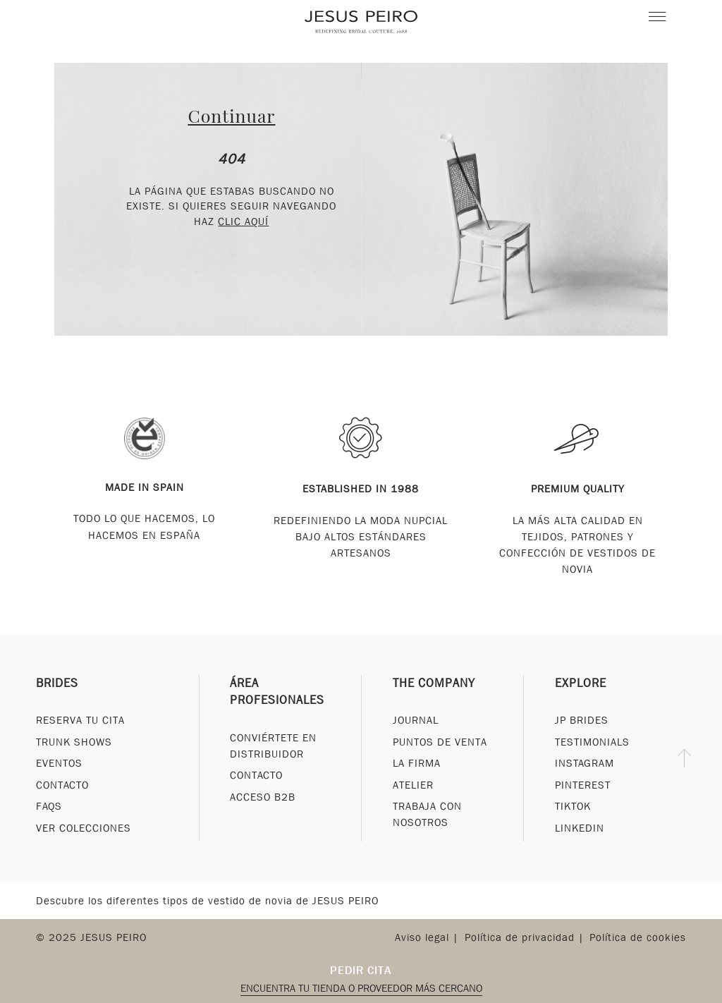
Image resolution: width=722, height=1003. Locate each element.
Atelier (413, 785)
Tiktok (573, 806)
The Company (434, 683)
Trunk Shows (74, 742)
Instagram (584, 763)
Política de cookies (637, 937)
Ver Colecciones (83, 828)
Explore (580, 683)
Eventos (59, 763)
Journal (416, 720)
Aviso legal (422, 937)
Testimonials (592, 742)
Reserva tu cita (80, 720)
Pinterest (583, 785)
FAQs (49, 806)
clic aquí (243, 221)
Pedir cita (361, 970)
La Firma (417, 763)
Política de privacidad (520, 937)
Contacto (62, 785)
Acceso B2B (262, 797)
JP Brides (581, 720)
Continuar (231, 115)
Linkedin (579, 828)
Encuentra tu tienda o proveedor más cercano (361, 988)
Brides (57, 683)
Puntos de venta (440, 742)
